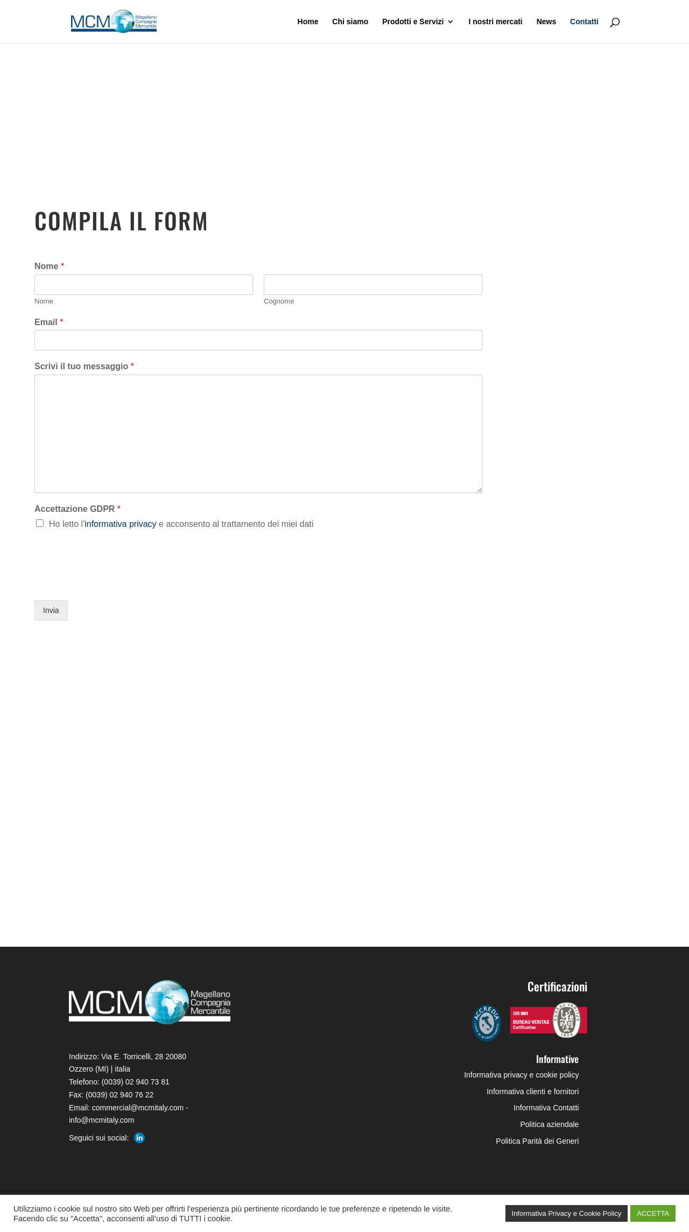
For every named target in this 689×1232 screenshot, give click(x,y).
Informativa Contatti (546, 1107)
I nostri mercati (495, 22)
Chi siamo (350, 22)
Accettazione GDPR (77, 508)
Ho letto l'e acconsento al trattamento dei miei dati (181, 524)
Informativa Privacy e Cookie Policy (567, 1213)
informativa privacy (122, 524)
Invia (51, 610)
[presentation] (116, 582)
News (547, 22)
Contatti (584, 22)
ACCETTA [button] (653, 1213)
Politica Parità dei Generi (537, 1141)
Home (308, 22)
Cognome (279, 301)
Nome (49, 266)
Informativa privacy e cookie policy (521, 1075)
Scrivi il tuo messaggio (84, 366)
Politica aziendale (549, 1124)
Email (48, 322)
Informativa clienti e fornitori (533, 1091)
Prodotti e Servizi (413, 22)
